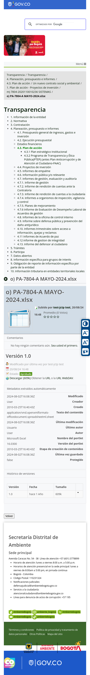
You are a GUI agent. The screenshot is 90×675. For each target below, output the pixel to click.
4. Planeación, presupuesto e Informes (31, 79)
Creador (77, 401)
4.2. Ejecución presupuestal (34, 140)
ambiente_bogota (44, 612)
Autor (79, 433)
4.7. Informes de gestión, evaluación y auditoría (47, 179)
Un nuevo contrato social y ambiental (56, 83)
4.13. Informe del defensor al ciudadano (42, 244)
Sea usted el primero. (64, 345)
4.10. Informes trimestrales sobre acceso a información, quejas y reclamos (44, 230)
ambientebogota (43, 616)
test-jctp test (61, 307)
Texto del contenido (69, 412)
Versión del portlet (70, 443)
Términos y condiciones (21, 629)
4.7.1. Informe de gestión (33, 182)
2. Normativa (19, 121)
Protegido (76, 460)
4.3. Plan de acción (18, 83)
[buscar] (55, 24)
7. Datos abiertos (21, 256)
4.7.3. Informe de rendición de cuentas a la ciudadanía (51, 194)
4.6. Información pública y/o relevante (41, 175)
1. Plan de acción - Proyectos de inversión (33, 87)
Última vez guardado (69, 454)
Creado (78, 407)
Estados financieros (29, 144)
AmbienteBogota (20, 612)
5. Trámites (18, 248)
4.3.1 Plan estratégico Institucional (45, 152)
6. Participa (17, 252)
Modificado (75, 396)
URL (47, 378)
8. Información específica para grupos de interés (41, 259)
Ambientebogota (69, 612)
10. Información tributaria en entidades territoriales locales (48, 271)
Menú (81, 64)
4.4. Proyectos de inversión (34, 167)
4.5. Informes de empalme (33, 171)
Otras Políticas (37, 634)
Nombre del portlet (70, 438)
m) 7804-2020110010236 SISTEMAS (29, 92)
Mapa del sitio (54, 634)
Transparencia (16, 75)
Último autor (74, 427)
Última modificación (69, 422)
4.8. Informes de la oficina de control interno (45, 217)
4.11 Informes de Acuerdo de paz (38, 236)
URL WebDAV (64, 378)
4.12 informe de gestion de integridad (41, 240)
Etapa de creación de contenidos (61, 449)
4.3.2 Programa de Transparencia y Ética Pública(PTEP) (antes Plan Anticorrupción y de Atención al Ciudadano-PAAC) (52, 159)
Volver (9, 516)
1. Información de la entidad (28, 117)
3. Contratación (20, 125)
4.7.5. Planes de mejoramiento (36, 205)
